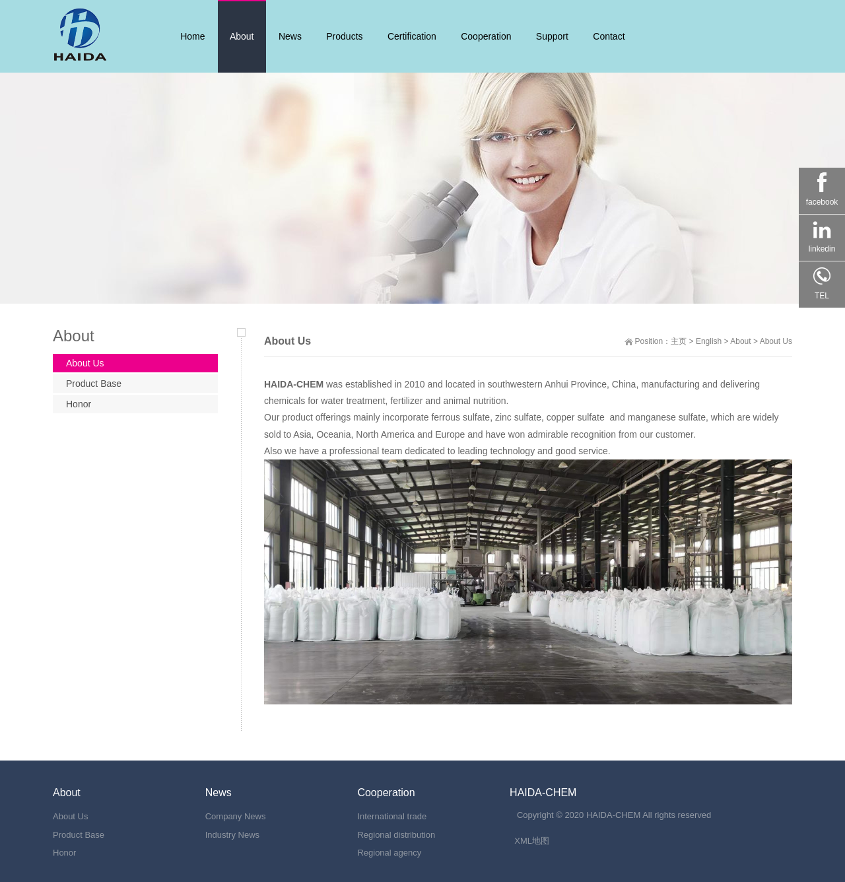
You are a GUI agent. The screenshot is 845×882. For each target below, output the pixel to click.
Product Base (93, 383)
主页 (679, 341)
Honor (78, 404)
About (740, 341)
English (709, 341)
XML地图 (531, 841)
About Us (776, 341)
